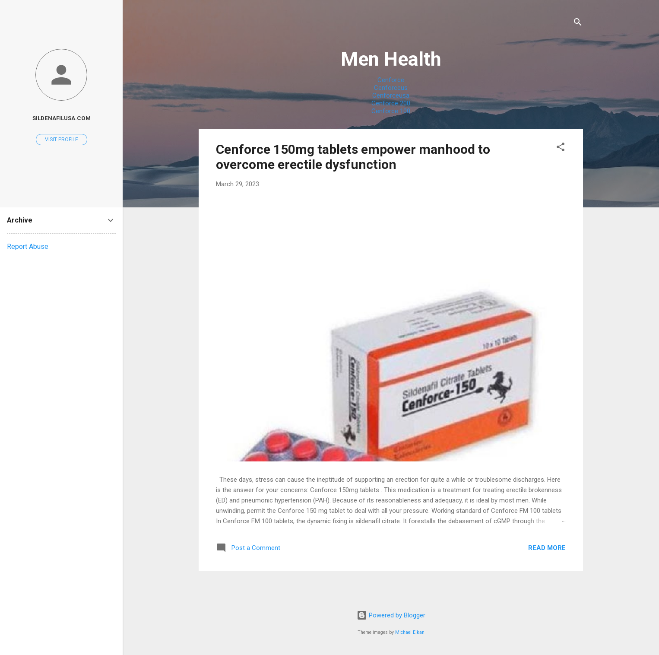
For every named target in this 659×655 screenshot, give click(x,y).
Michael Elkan (410, 632)
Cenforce (390, 80)
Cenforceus (391, 88)
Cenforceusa (390, 95)
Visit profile (61, 140)
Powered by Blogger (391, 615)
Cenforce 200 (390, 103)
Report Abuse (27, 246)
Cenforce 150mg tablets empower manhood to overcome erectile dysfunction (353, 157)
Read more (547, 548)
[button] (560, 148)
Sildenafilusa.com (61, 117)
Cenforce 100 (390, 111)
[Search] (578, 23)
